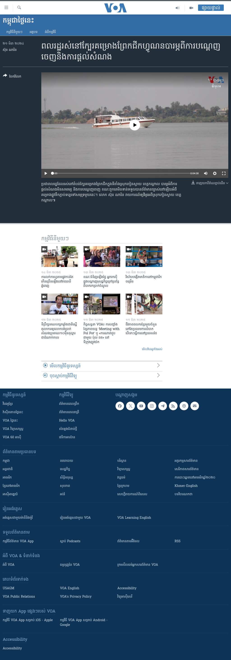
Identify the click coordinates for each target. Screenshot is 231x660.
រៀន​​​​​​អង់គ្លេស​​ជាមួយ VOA (75, 518)
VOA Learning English (134, 518)
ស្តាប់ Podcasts (70, 541)
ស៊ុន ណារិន (10, 50)
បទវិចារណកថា (183, 494)
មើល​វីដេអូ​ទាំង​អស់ (152, 349)
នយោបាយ (66, 461)
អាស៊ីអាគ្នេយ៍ (10, 494)
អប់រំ (62, 494)
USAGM (8, 588)
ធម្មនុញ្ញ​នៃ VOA (70, 565)
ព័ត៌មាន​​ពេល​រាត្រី (69, 412)
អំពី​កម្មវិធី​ (50, 32)
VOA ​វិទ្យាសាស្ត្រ (13, 429)
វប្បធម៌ (121, 477)
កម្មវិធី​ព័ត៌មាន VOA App (18, 541)
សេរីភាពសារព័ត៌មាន (187, 469)
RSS (177, 541)
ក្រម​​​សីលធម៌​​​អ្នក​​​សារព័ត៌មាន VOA (137, 565)
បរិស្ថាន (121, 461)
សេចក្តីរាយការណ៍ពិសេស (132, 494)
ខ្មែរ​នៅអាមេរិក (11, 486)
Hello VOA (67, 420)
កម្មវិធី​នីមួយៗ (14, 32)
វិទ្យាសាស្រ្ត (123, 469)
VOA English (69, 588)
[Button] (12, 77)
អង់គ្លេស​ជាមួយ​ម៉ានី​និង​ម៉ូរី (18, 518)
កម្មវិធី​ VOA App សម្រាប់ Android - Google (84, 622)
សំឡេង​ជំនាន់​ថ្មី (68, 429)
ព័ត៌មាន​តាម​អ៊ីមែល (128, 541)
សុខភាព (65, 486)
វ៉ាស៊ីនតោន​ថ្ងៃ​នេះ (13, 412)
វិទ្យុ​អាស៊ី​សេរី (124, 596)
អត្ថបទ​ (34, 32)
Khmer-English (186, 486)
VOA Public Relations (19, 596)
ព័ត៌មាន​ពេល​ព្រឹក (69, 404)
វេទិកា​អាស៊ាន (67, 437)
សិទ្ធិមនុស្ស (66, 477)
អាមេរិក (7, 477)
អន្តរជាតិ (8, 469)
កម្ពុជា (6, 461)
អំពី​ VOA (8, 565)
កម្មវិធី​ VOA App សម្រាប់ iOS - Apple (28, 620)
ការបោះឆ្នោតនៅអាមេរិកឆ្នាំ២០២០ (195, 477)
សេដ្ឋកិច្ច (65, 469)
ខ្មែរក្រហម (123, 486)
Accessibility (126, 588)
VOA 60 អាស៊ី (12, 437)
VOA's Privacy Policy (76, 596)
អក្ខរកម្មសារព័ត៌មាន (186, 461)
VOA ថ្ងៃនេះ (10, 420)
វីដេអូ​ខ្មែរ (8, 404)
